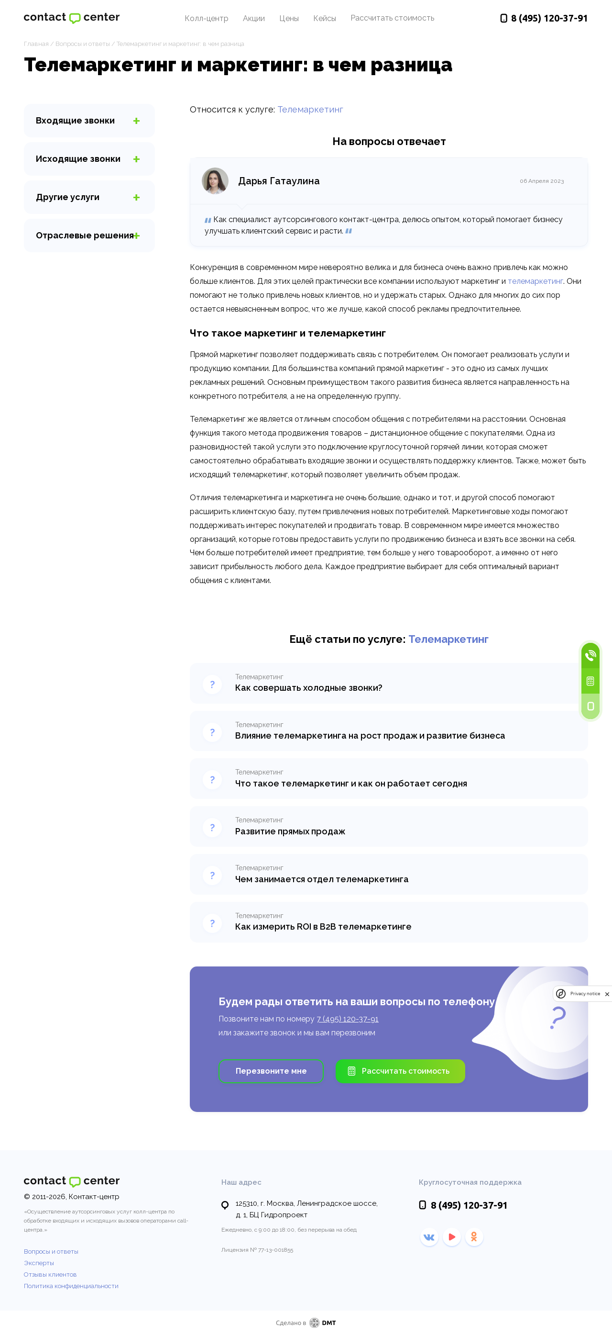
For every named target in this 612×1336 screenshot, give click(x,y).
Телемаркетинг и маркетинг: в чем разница (180, 43)
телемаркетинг (535, 281)
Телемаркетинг (310, 109)
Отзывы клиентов (50, 1274)
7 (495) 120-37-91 (348, 1018)
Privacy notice (585, 994)
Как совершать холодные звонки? (308, 688)
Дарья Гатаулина (279, 181)
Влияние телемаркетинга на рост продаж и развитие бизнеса (370, 735)
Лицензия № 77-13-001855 (257, 1249)
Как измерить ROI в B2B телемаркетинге (323, 926)
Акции (254, 18)
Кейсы (324, 18)
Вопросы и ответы (82, 43)
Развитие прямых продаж (290, 831)
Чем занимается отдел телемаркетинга (322, 879)
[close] (607, 994)
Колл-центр (207, 18)
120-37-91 (549, 18)
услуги (67, 197)
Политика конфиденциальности (71, 1286)
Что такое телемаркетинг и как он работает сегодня (351, 783)
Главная (36, 43)
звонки (75, 120)
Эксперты (39, 1263)
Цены (289, 18)
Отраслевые (85, 235)
